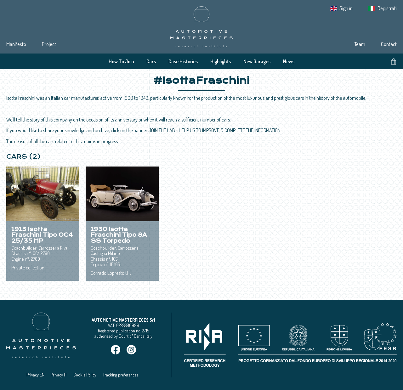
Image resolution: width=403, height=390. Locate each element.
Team (359, 44)
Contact (389, 44)
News (288, 61)
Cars (151, 61)
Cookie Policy (84, 374)
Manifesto (16, 44)
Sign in (346, 8)
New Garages (256, 61)
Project (49, 44)
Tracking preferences (120, 374)
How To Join (121, 61)
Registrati (387, 8)
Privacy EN (35, 374)
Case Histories (183, 61)
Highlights (220, 61)
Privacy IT (59, 374)
